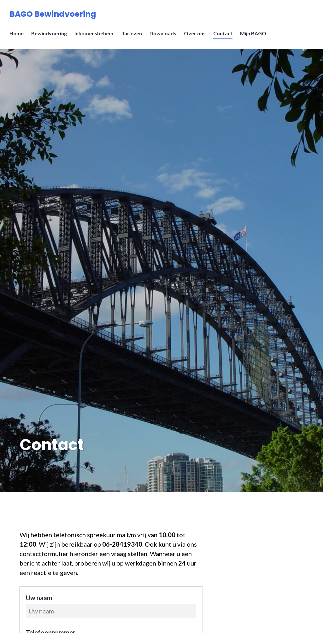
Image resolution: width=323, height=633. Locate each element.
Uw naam (39, 597)
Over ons (195, 33)
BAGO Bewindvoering (52, 14)
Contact (222, 33)
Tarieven (131, 33)
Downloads (163, 33)
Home (16, 33)
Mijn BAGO (253, 33)
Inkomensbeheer (94, 33)
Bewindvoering (49, 33)
